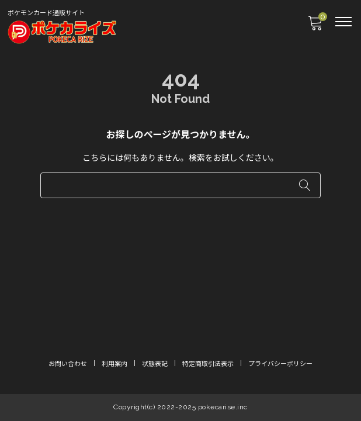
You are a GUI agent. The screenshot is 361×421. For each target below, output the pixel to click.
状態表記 (155, 364)
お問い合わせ (67, 364)
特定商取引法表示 (208, 364)
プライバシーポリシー (280, 364)
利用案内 (114, 364)
